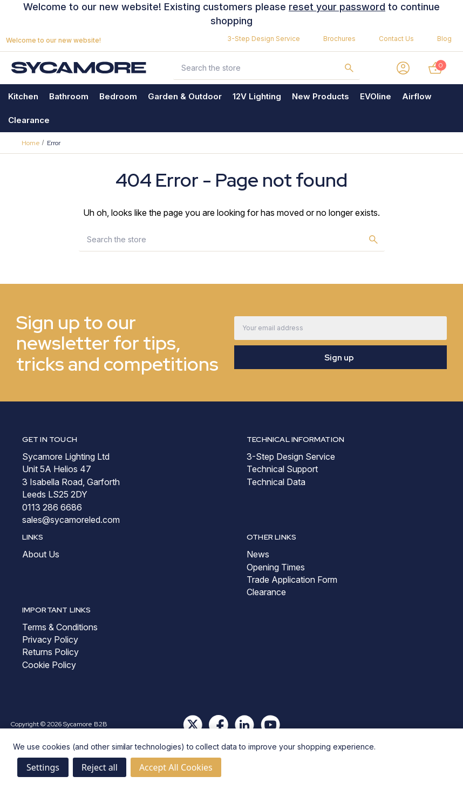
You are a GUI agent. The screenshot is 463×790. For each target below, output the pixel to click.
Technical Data (276, 481)
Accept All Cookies (176, 767)
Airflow (417, 96)
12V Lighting (257, 96)
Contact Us (396, 39)
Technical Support (282, 469)
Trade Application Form (292, 579)
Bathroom (68, 96)
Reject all (99, 767)
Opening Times (276, 567)
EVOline (375, 96)
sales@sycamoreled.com (71, 519)
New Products (320, 96)
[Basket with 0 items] (435, 68)
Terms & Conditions (60, 627)
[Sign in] (403, 68)
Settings (42, 767)
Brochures (339, 39)
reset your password (337, 6)
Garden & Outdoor (185, 96)
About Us (40, 554)
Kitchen (23, 96)
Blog (444, 39)
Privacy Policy (50, 639)
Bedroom (118, 96)
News (258, 554)
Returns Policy (50, 651)
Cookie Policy (49, 664)
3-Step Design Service (263, 39)
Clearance (29, 120)
